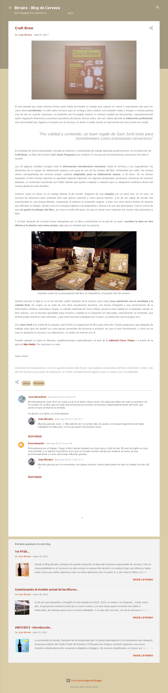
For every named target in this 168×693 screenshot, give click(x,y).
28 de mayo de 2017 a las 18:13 (68, 470)
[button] (151, 39)
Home (27, 23)
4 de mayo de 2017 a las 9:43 (58, 454)
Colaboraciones (82, 23)
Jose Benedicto (37, 407)
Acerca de (44, 23)
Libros (61, 23)
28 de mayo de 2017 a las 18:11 (68, 430)
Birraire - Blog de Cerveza (37, 8)
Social (104, 23)
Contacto (122, 23)
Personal (38, 394)
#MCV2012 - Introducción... (33, 638)
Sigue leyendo (143, 590)
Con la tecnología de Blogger (84, 680)
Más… (139, 23)
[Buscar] (158, 7)
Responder (35, 447)
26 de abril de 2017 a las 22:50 (61, 408)
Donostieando (36, 454)
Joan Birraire (45, 429)
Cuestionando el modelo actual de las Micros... (47, 600)
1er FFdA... (22, 562)
